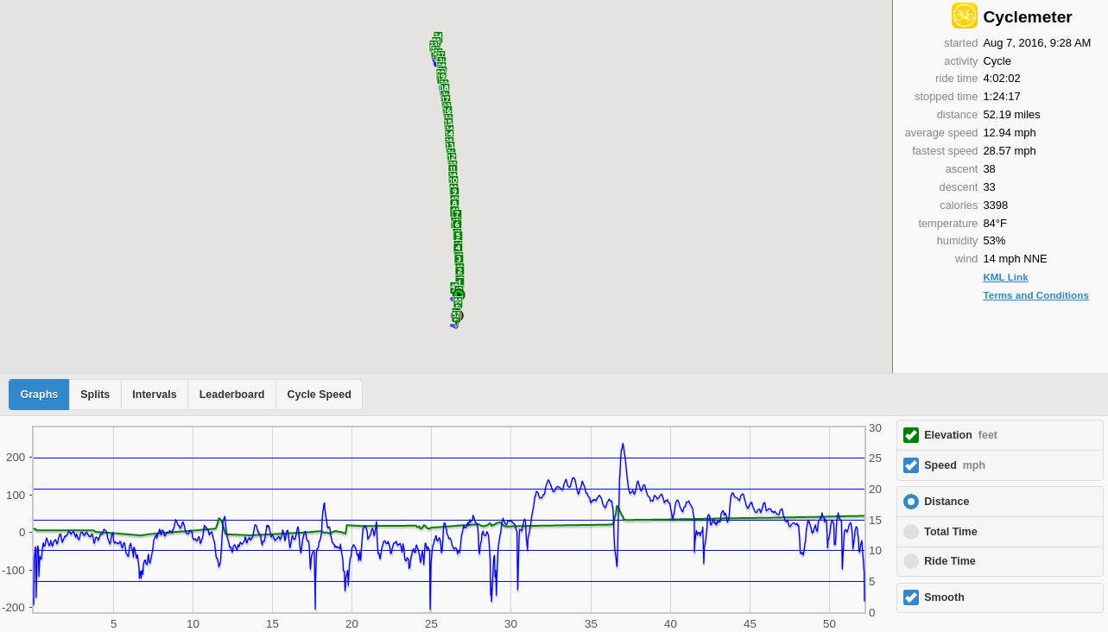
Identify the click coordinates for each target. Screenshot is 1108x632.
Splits (95, 395)
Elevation (960, 435)
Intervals (154, 395)
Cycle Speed (319, 395)
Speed (954, 465)
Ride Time (950, 561)
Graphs (40, 395)
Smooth (944, 597)
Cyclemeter (1027, 17)
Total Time (950, 532)
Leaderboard (232, 395)
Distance (946, 502)
